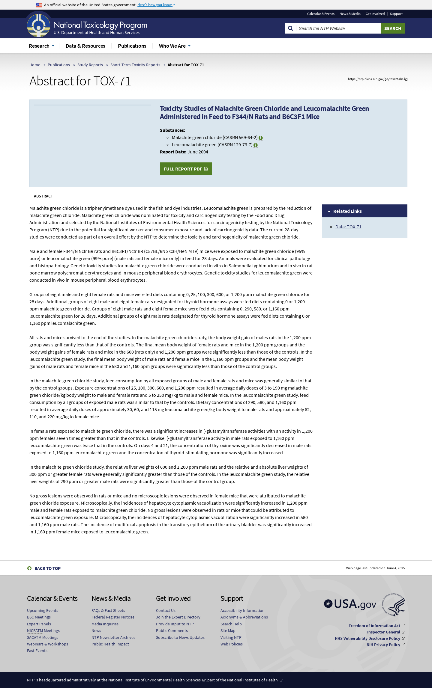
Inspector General (383, 632)
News (96, 630)
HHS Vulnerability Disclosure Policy (367, 638)
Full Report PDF (183, 169)
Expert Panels (39, 624)
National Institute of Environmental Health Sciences (154, 680)
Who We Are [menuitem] (172, 45)
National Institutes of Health (252, 680)
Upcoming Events (42, 610)
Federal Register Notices (113, 617)
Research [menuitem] (39, 45)
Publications (59, 64)
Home (34, 64)
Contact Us (166, 610)
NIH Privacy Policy (383, 644)
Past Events (37, 650)
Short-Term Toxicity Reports (135, 64)
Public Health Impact (110, 644)
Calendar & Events (320, 14)
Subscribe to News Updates (180, 637)
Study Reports (90, 64)
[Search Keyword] (338, 28)
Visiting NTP (231, 637)
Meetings (39, 617)
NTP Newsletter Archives (113, 637)
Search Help (231, 624)
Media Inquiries (105, 624)
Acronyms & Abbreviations (244, 617)
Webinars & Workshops (47, 644)
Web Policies (231, 644)
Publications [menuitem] (132, 45)
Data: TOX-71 (348, 227)
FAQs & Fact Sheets (108, 610)
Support (396, 14)
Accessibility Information (242, 610)
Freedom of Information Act (374, 625)
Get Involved (375, 14)
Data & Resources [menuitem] (85, 45)
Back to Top (47, 568)
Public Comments (172, 630)
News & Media (350, 14)
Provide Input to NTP (175, 624)
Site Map (228, 630)
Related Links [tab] (347, 211)
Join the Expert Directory (178, 617)
